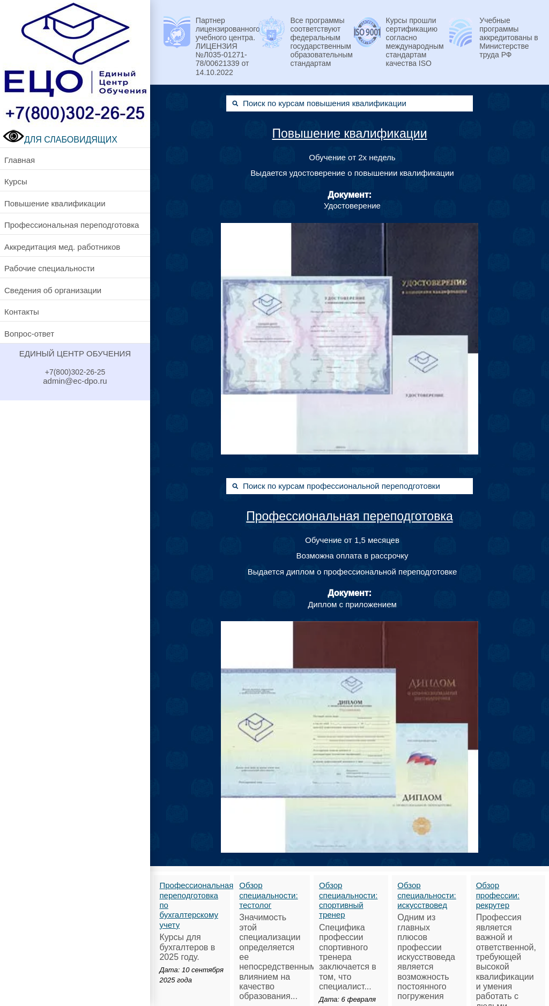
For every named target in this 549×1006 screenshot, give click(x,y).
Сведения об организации (52, 290)
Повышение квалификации (55, 203)
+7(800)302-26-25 (75, 372)
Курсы (15, 181)
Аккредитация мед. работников (62, 246)
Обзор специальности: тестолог (268, 895)
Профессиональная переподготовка (71, 224)
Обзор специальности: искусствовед (426, 895)
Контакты (21, 311)
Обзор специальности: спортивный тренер (348, 900)
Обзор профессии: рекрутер (498, 895)
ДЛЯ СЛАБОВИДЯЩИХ (60, 139)
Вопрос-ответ (29, 333)
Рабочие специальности (49, 268)
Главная (19, 160)
